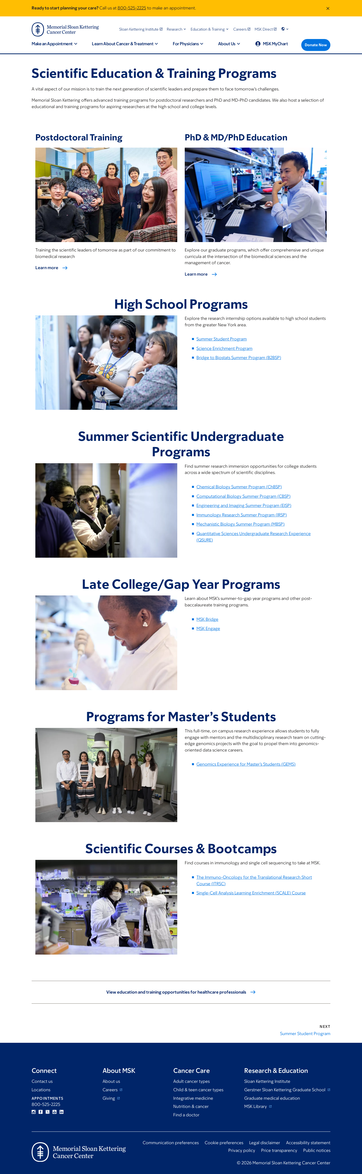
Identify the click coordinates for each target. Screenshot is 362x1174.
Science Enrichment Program (224, 348)
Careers (111, 1089)
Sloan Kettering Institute (267, 1081)
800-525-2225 (132, 7)
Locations (41, 1089)
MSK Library (256, 1106)
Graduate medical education (272, 1098)
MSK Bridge (207, 619)
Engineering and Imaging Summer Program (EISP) (243, 505)
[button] (177, 29)
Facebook (41, 1112)
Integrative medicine (193, 1098)
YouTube (55, 1112)
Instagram (34, 1112)
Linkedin (61, 1112)
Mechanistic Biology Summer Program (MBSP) (240, 524)
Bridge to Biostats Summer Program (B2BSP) (238, 357)
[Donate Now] (315, 45)
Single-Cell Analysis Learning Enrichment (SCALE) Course (251, 892)
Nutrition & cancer (191, 1106)
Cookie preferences (224, 1142)
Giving (109, 1098)
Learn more (46, 267)
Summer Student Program (221, 338)
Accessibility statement (308, 1142)
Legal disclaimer (264, 1142)
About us (111, 1081)
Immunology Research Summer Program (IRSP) (241, 514)
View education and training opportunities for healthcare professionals (176, 992)
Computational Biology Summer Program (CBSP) (243, 496)
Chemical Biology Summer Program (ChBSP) (239, 486)
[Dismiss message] (327, 8)
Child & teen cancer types (198, 1089)
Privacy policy (241, 1150)
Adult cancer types (191, 1081)
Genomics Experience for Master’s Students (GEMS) (246, 764)
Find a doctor (186, 1114)
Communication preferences (171, 1142)
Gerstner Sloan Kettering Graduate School (285, 1089)
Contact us (42, 1081)
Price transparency (279, 1150)
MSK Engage (208, 628)
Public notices (316, 1150)
